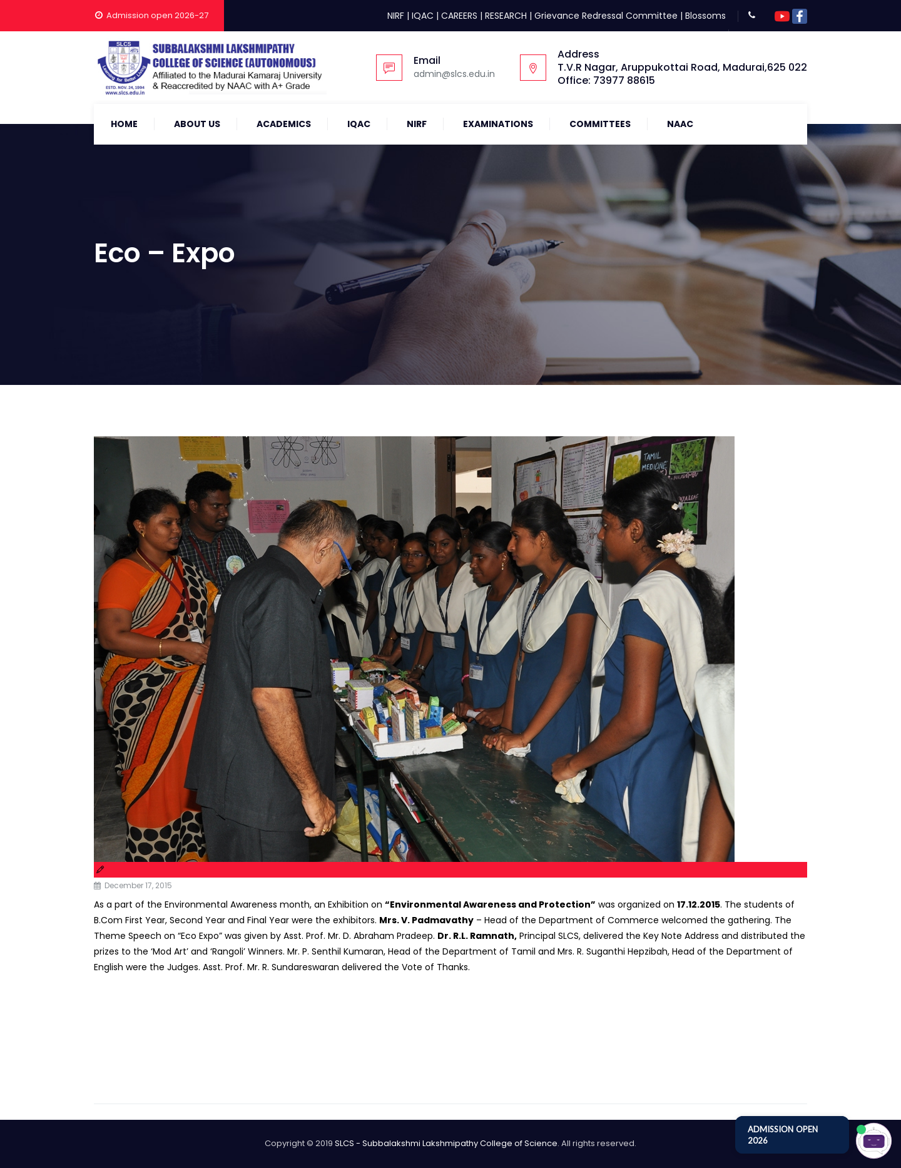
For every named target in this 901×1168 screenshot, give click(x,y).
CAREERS (459, 15)
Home (124, 124)
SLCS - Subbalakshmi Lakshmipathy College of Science (446, 1143)
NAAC (680, 124)
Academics (284, 124)
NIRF (395, 15)
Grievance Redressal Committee (606, 15)
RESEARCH (506, 15)
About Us (197, 124)
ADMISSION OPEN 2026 (783, 1134)
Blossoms (705, 15)
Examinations (498, 124)
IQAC (423, 15)
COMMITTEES (600, 124)
